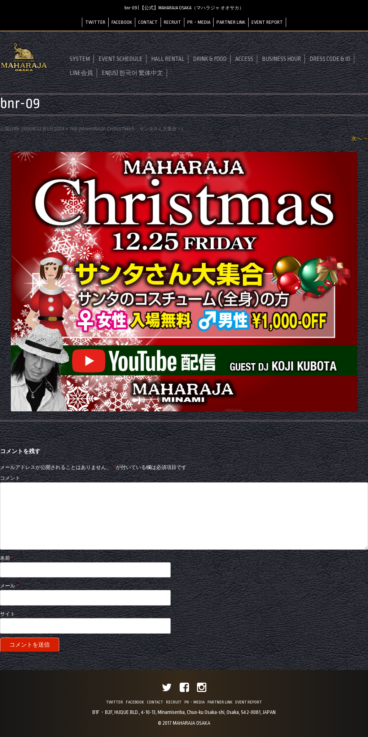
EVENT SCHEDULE (120, 59)
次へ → (359, 138)
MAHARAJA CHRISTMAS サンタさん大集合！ (130, 128)
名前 (6, 558)
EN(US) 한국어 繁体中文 (132, 73)
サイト (7, 614)
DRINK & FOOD (210, 59)
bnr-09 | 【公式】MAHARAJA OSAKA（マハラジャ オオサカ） (184, 7)
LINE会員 (81, 73)
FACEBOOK (121, 22)
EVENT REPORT (267, 22)
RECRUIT (172, 22)
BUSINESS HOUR (281, 59)
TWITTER (95, 22)
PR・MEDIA (198, 22)
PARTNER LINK (230, 22)
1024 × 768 (65, 128)
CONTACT (148, 22)
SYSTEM (80, 59)
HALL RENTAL (167, 59)
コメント (10, 478)
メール (9, 586)
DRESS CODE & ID (330, 59)
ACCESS (244, 59)
